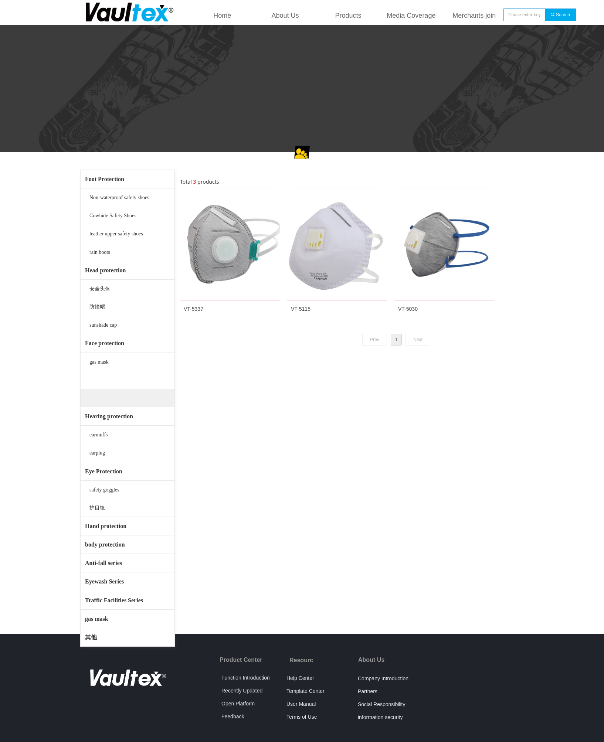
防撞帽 (97, 307)
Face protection (104, 343)
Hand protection (105, 526)
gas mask (99, 362)
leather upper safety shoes (116, 233)
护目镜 (97, 508)
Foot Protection (104, 179)
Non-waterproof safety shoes (119, 197)
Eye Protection (103, 471)
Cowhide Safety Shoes (112, 215)
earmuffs (98, 435)
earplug (97, 453)
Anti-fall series (103, 563)
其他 (91, 637)
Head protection (105, 270)
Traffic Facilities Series (114, 600)
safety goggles (104, 490)
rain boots (99, 252)
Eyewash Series (104, 581)
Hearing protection (109, 416)
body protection (105, 544)
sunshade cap (103, 325)
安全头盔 (99, 289)
